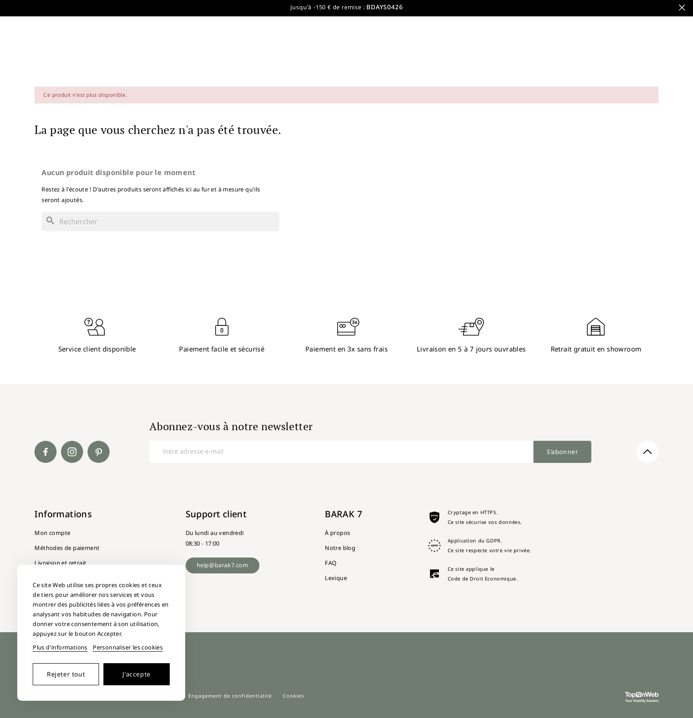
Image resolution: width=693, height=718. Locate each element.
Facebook (45, 452)
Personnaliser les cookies (128, 647)
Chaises (264, 51)
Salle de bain (205, 51)
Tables (148, 51)
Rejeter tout (66, 674)
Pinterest (99, 452)
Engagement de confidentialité (230, 695)
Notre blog (340, 548)
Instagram (72, 452)
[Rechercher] (331, 20)
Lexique (336, 578)
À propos (337, 533)
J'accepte (136, 674)
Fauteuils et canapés (335, 51)
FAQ (330, 563)
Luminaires (456, 51)
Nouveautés (551, 19)
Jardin (403, 51)
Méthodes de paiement (66, 548)
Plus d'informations (60, 647)
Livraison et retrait (60, 563)
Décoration (517, 51)
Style (594, 19)
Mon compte (52, 533)
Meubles (98, 51)
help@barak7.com (222, 565)
